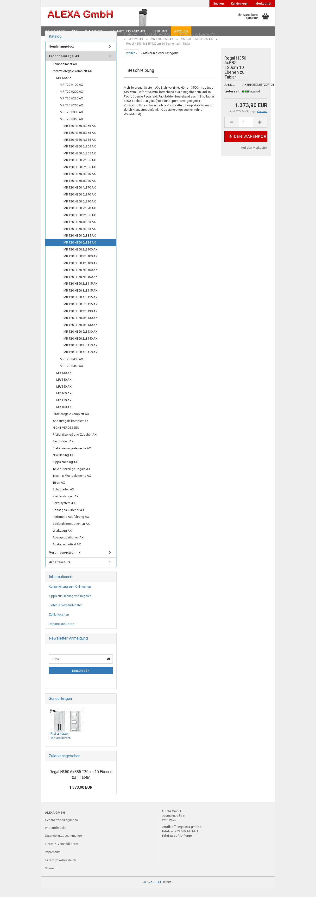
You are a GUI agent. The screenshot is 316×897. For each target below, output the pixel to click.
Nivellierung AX (63, 463)
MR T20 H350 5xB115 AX (80, 312)
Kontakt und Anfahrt (127, 31)
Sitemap (51, 877)
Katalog (181, 31)
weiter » (131, 61)
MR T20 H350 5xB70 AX (79, 203)
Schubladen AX (63, 498)
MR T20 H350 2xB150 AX (80, 346)
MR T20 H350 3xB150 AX (80, 353)
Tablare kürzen (61, 746)
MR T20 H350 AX (71, 127)
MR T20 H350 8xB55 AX (79, 175)
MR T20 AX (63, 86)
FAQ (75, 31)
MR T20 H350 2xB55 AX (79, 134)
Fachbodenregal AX (64, 64)
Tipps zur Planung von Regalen (70, 604)
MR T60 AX (63, 401)
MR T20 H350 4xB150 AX (80, 360)
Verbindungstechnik (64, 561)
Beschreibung (140, 78)
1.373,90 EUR (80, 795)
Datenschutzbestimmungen (64, 844)
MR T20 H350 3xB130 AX (80, 326)
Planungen (94, 31)
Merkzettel (263, 3)
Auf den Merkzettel (254, 156)
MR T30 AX (63, 381)
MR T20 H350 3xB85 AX (79, 230)
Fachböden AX (63, 450)
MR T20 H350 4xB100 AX (80, 271)
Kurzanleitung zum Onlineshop (70, 595)
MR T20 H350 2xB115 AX (80, 292)
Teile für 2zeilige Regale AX (71, 477)
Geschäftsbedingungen (61, 828)
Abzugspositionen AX (68, 546)
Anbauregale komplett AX (70, 429)
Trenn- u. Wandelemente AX (72, 484)
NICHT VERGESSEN (66, 436)
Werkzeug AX (62, 539)
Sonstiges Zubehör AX (68, 518)
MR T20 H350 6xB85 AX (79, 251)
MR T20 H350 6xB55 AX (79, 161)
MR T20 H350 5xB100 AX (80, 278)
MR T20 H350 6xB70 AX (79, 209)
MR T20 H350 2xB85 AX (79, 223)
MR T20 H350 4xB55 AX (79, 148)
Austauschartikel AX (67, 552)
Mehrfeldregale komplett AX (72, 79)
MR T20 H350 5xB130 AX (80, 340)
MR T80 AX (63, 415)
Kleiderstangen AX (65, 504)
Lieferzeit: (229, 99)
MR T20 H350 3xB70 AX (79, 189)
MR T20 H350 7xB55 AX (79, 168)
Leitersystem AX (64, 511)
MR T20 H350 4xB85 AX (79, 237)
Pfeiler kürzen (60, 742)
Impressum (53, 860)
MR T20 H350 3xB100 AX (80, 264)
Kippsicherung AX (65, 470)
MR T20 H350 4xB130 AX (80, 333)
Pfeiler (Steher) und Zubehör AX (74, 443)
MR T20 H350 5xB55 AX (79, 155)
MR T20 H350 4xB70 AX (79, 196)
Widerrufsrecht (55, 836)
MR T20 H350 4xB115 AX (80, 305)
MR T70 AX (63, 408)
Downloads (55, 31)
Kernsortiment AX (65, 72)
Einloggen (81, 679)
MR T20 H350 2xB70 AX (79, 182)
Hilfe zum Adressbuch (60, 868)
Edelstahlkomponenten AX (71, 532)
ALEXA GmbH (152, 890)
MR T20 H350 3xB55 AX (79, 141)
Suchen (218, 3)
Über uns (159, 31)
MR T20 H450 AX (71, 374)
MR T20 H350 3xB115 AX (80, 299)
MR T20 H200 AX (71, 100)
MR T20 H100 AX (71, 93)
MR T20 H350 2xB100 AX (80, 257)
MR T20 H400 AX (71, 367)
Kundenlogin (239, 3)
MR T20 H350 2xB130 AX (80, 319)
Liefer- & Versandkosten (65, 613)
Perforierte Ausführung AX (71, 525)
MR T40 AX (63, 388)
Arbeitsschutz (59, 570)
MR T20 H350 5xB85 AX (79, 244)
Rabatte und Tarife (61, 632)
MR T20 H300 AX (71, 120)
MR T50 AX (63, 395)
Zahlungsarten (59, 623)
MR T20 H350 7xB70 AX (79, 216)
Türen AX (59, 491)
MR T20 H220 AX (71, 107)
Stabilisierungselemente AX (72, 456)
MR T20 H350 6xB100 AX (80, 285)
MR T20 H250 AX (71, 113)
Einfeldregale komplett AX (71, 422)
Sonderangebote (62, 55)
